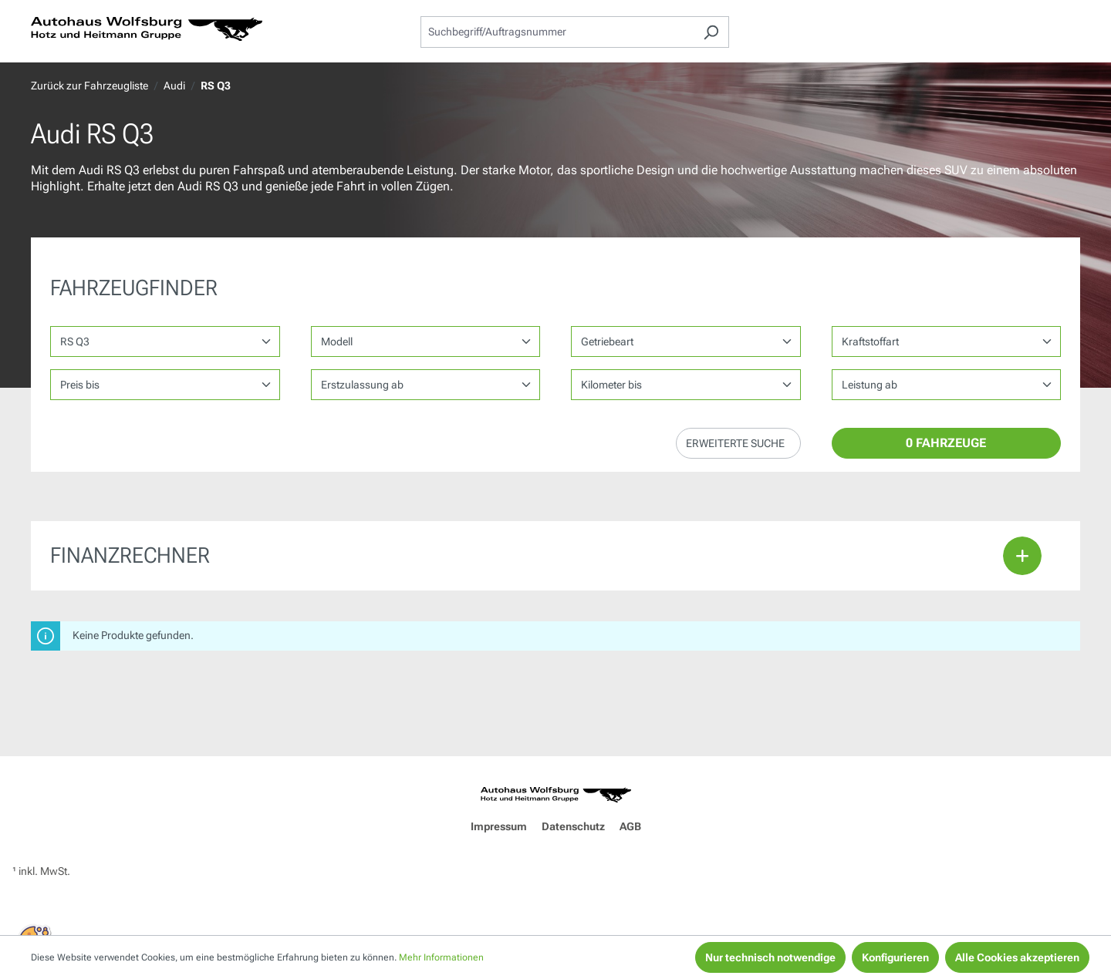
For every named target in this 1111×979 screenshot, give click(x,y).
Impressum (499, 826)
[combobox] (557, 32)
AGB (630, 826)
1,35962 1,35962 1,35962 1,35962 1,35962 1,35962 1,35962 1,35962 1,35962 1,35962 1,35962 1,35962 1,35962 (686, 384)
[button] (738, 443)
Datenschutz (573, 826)
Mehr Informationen (441, 957)
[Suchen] (711, 32)
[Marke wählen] (165, 341)
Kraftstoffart (870, 341)
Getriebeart (607, 341)
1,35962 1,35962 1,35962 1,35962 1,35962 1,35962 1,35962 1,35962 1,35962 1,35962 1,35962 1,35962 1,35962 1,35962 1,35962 (947, 384)
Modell (337, 341)
